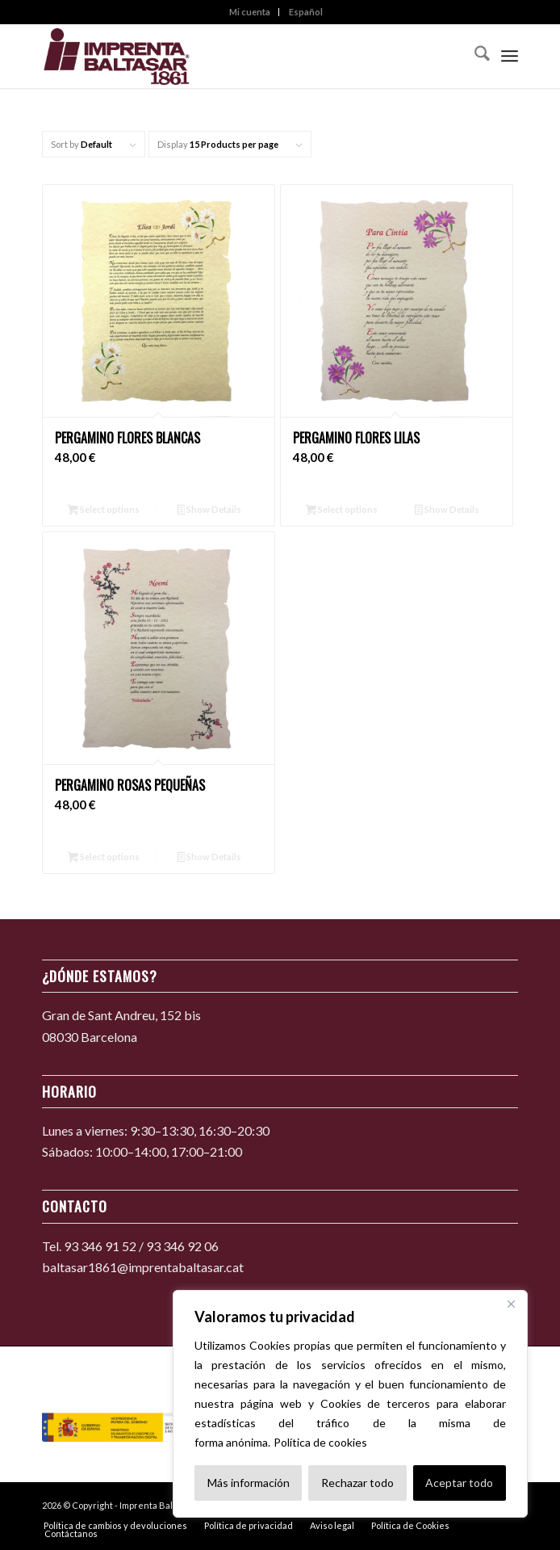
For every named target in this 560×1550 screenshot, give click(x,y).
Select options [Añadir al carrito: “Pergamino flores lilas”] (342, 511)
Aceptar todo (459, 1482)
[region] (350, 1404)
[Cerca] (510, 1303)
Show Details (210, 511)
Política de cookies (320, 1442)
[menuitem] (250, 12)
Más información (248, 1482)
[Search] (474, 55)
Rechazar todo (357, 1482)
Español (306, 11)
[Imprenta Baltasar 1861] (232, 55)
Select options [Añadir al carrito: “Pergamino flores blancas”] (104, 511)
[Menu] (509, 55)
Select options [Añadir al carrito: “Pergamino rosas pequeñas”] (104, 858)
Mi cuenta (249, 11)
